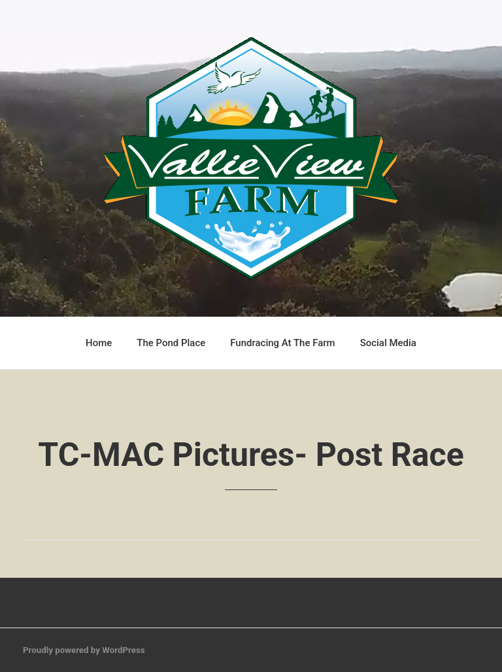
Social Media (388, 343)
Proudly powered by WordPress (84, 650)
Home (99, 343)
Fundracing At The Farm (282, 343)
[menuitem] (98, 343)
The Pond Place (171, 343)
